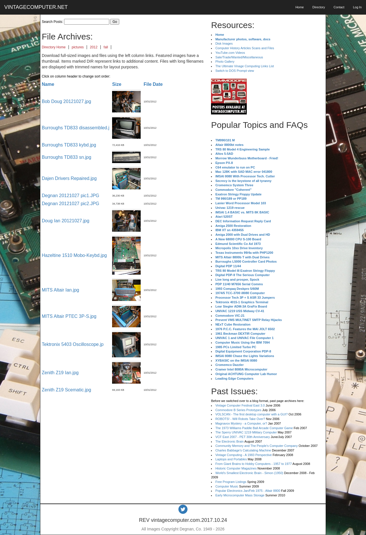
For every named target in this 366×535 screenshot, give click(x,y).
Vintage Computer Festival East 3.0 (240, 405)
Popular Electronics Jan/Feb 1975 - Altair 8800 (247, 490)
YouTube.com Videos (230, 52)
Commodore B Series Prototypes (238, 410)
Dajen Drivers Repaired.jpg (69, 178)
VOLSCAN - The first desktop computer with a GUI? (251, 414)
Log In (357, 7)
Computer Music (226, 486)
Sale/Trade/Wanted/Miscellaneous (239, 57)
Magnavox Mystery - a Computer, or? (241, 423)
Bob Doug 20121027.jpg (66, 101)
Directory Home (53, 47)
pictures (78, 47)
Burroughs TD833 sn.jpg (66, 157)
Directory (318, 7)
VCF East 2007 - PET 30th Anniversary (242, 437)
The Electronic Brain (229, 441)
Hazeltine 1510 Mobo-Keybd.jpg (74, 255)
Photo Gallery (224, 61)
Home (299, 7)
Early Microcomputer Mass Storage (239, 495)
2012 (94, 47)
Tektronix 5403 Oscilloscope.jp (73, 344)
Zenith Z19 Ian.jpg (60, 372)
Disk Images (224, 43)
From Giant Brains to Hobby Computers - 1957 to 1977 (253, 463)
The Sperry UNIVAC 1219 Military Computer (246, 432)
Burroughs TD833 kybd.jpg (69, 144)
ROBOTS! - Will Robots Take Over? (240, 419)
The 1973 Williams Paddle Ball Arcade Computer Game (254, 428)
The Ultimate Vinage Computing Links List (244, 66)
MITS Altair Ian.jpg (60, 290)
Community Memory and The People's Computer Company (256, 445)
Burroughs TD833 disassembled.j (75, 127)
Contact (338, 7)
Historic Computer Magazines (235, 468)
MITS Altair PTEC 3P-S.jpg (69, 316)
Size (116, 84)
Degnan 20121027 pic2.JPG (70, 203)
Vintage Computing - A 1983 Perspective (243, 455)
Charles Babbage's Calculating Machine (243, 450)
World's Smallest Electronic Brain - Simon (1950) (249, 473)
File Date (153, 84)
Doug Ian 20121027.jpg (65, 220)
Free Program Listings (230, 482)
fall (106, 47)
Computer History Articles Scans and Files (244, 48)
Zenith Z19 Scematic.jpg (66, 389)
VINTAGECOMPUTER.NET (36, 7)
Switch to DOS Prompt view (234, 70)
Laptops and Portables (231, 459)
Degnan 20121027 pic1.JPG (70, 195)
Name (48, 84)
